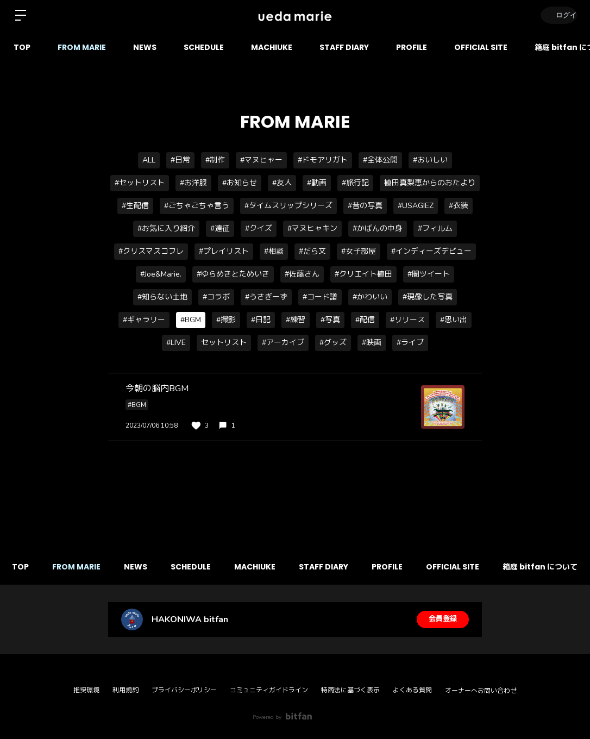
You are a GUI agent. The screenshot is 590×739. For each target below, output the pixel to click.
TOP (22, 47)
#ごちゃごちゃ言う (196, 206)
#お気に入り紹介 (166, 228)
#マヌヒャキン (312, 228)
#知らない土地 (162, 297)
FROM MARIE (82, 47)
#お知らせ (239, 183)
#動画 (317, 183)
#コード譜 (320, 297)
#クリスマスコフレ (151, 251)
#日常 (180, 160)
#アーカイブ (283, 342)
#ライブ (410, 342)
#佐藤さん (302, 274)
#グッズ (333, 342)
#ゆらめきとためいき (233, 274)
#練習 (295, 320)
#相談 (274, 251)
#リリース (407, 320)
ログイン (557, 15)
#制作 (215, 160)
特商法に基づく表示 (350, 690)
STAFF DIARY (344, 47)
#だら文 (312, 251)
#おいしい (430, 160)
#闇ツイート (428, 274)
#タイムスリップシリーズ (288, 206)
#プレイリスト (224, 251)
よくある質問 (412, 690)
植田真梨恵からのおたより (429, 183)
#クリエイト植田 (363, 274)
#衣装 (458, 206)
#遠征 (220, 228)
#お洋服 (193, 183)
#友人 (282, 183)
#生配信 (135, 206)
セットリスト (224, 342)
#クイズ (258, 228)
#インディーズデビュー (431, 251)
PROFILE (411, 47)
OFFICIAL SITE (480, 47)
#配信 (365, 320)
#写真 (330, 320)
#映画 (371, 342)
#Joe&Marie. (160, 274)
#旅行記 (355, 183)
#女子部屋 (358, 251)
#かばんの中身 (378, 228)
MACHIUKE (271, 47)
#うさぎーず (266, 297)
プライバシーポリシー (184, 690)
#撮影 (226, 320)
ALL (148, 160)
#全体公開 (380, 160)
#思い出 (453, 320)
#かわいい (370, 297)
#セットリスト (140, 183)
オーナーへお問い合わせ (481, 690)
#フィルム (435, 228)
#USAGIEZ (416, 206)
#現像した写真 (428, 297)
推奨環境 (86, 690)
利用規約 (125, 690)
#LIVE (176, 342)
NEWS (144, 47)
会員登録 (443, 619)
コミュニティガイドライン (269, 690)
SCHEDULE (204, 47)
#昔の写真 (365, 206)
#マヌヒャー (261, 160)
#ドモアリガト (323, 160)
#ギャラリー (144, 320)
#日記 (261, 320)
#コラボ (216, 297)
